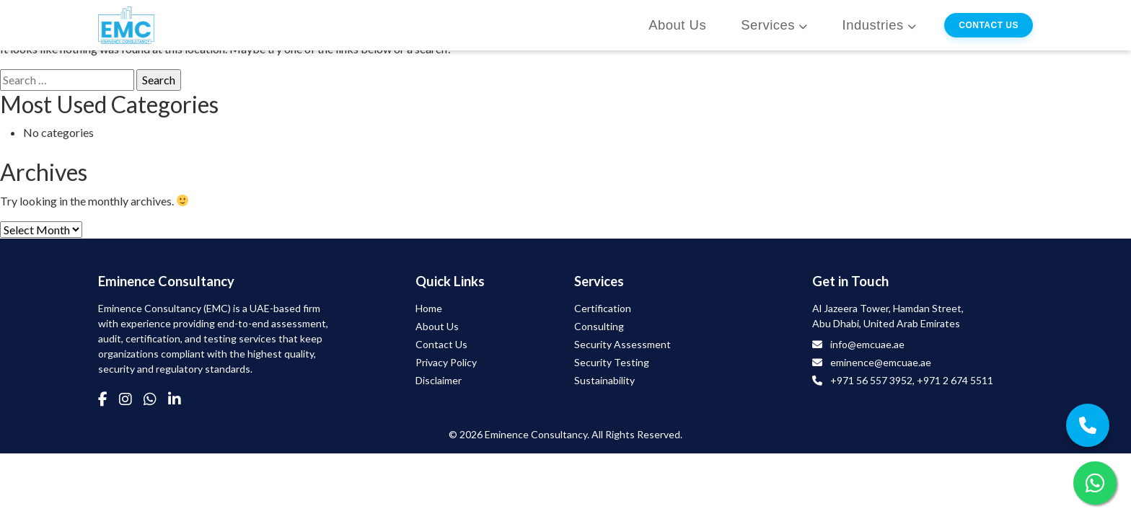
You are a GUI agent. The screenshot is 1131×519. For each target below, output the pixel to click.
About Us (677, 24)
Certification (602, 308)
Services (768, 24)
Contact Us (988, 25)
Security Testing (611, 362)
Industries (873, 24)
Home (428, 308)
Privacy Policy (446, 362)
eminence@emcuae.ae (880, 362)
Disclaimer (438, 380)
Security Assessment (622, 344)
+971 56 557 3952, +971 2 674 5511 (911, 380)
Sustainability (604, 380)
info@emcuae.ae (867, 344)
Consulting (599, 326)
